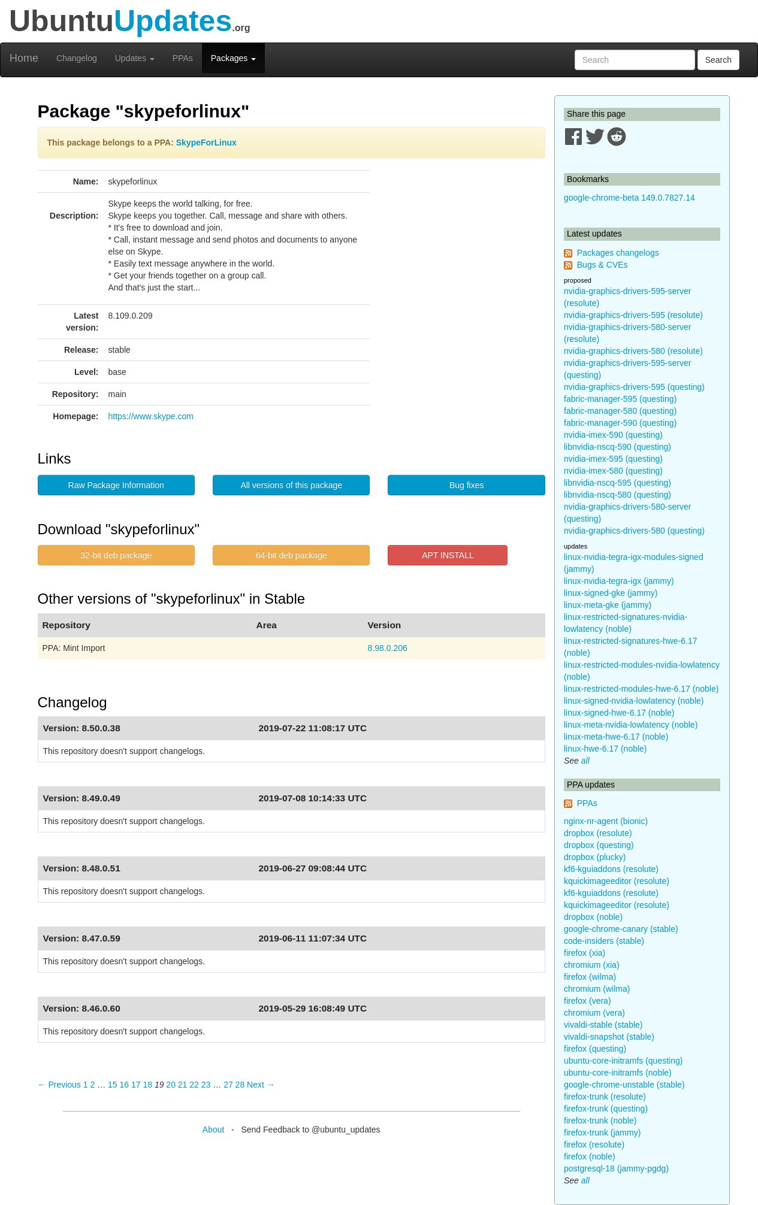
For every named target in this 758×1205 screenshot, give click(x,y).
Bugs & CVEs (602, 265)
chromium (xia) (592, 965)
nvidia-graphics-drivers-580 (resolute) (633, 351)
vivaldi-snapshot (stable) (609, 1036)
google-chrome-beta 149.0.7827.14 (629, 197)
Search (718, 60)
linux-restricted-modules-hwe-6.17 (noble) (641, 689)
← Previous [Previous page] (59, 1084)
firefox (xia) (584, 953)
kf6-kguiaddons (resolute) (611, 869)
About (214, 1129)
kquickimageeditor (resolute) (616, 881)
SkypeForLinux (206, 142)
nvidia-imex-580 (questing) (613, 471)
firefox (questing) (595, 1048)
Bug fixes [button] (466, 485)
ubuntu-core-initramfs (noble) (618, 1072)
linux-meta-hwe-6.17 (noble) (616, 736)
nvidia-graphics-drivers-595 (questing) (634, 387)
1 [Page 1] (85, 1084)
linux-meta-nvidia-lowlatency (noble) (630, 724)
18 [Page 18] (147, 1084)
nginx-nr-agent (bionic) (606, 821)
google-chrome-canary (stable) (621, 929)
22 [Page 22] (194, 1084)
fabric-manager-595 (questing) (620, 399)
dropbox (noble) (593, 917)
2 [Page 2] (92, 1084)
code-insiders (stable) (604, 941)
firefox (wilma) (590, 977)
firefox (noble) (589, 1156)
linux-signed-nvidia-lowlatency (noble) (633, 701)
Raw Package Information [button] (116, 485)
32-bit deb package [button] (116, 555)
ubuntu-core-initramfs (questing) (623, 1060)
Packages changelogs (618, 253)
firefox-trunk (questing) (606, 1108)
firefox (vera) (587, 1001)
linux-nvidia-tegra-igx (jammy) (619, 581)
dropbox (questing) (599, 845)
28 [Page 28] (240, 1084)
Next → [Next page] (261, 1084)
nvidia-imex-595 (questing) (613, 459)
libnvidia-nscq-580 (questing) (617, 494)
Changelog (76, 58)
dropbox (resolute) (598, 833)
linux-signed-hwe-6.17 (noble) (619, 712)
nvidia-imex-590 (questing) (613, 435)
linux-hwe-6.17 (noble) (605, 748)
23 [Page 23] (206, 1084)
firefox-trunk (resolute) (605, 1096)
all (585, 760)
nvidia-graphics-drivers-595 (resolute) (633, 315)
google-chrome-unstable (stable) (624, 1084)
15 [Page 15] (112, 1084)
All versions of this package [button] (291, 485)
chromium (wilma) (597, 989)
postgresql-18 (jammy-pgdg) (616, 1168)
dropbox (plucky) (595, 857)
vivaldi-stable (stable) (603, 1025)
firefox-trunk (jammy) (602, 1132)
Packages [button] (233, 58)
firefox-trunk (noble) (600, 1120)
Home (24, 58)
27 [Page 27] (228, 1084)
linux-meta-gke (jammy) (607, 605)
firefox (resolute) (594, 1144)
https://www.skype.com (151, 416)
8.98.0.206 (387, 648)
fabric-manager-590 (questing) (620, 423)
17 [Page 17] (136, 1084)
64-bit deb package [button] (291, 555)
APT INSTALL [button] (448, 555)
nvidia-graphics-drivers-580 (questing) (634, 530)
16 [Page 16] (124, 1084)
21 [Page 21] (183, 1084)
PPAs (183, 58)
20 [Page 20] (171, 1084)
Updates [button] (135, 58)
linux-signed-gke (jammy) (610, 593)
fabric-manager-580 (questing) (620, 411)
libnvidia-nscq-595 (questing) (617, 483)
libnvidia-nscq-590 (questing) (617, 447)
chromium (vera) (594, 1013)
